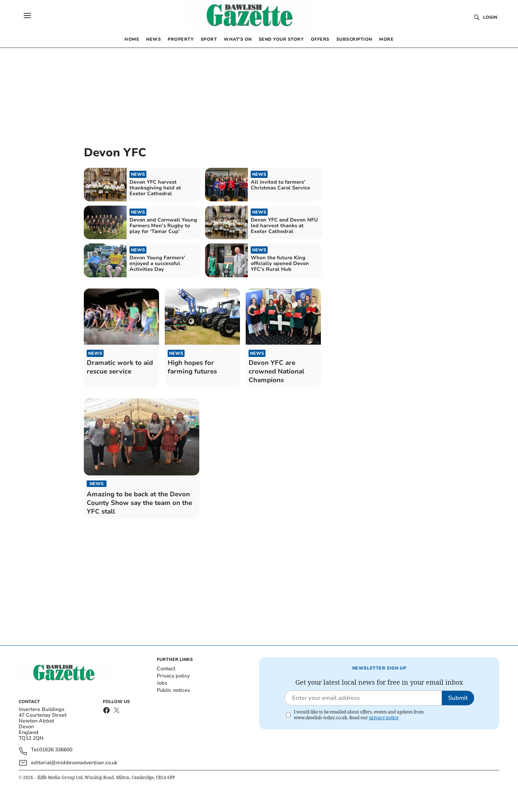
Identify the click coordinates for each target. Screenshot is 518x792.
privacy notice (384, 717)
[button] (27, 15)
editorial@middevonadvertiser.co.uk (74, 762)
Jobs (162, 683)
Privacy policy (173, 675)
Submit (458, 698)
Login (490, 17)
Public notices (173, 690)
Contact (166, 668)
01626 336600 (55, 750)
